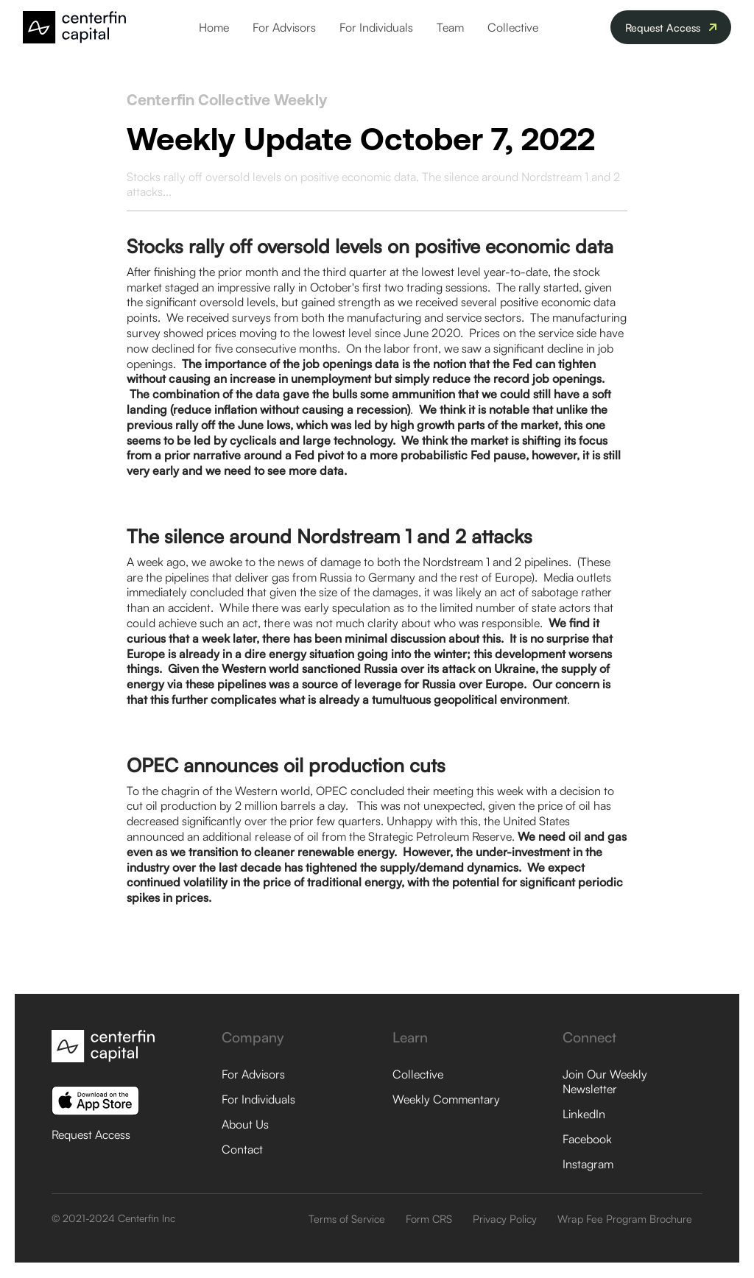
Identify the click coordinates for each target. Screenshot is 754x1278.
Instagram (588, 1164)
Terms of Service (347, 1218)
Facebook (587, 1139)
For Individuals (376, 27)
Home (214, 27)
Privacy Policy (505, 1218)
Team (450, 27)
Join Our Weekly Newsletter (605, 1081)
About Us (245, 1124)
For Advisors (284, 27)
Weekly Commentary (446, 1099)
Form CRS (429, 1218)
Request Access (91, 1134)
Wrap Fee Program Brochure (624, 1218)
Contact (242, 1149)
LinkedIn (584, 1113)
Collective (512, 27)
